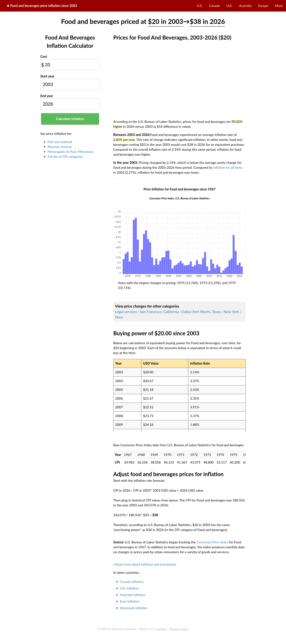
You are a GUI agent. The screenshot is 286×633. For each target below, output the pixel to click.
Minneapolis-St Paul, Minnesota (70, 152)
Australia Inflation (132, 595)
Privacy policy (179, 629)
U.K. (229, 6)
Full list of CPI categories (65, 157)
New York (231, 311)
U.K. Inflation (129, 588)
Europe (263, 6)
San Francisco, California (159, 311)
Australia (245, 6)
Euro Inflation (129, 601)
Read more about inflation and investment (145, 564)
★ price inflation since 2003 (42, 6)
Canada (214, 6)
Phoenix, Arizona (60, 147)
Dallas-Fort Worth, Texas (201, 311)
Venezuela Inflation (133, 608)
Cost (43, 56)
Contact (161, 629)
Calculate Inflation (70, 119)
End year (46, 96)
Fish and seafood (60, 142)
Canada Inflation (131, 582)
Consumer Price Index (212, 542)
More (279, 6)
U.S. (199, 6)
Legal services (126, 311)
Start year (47, 76)
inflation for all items (228, 167)
